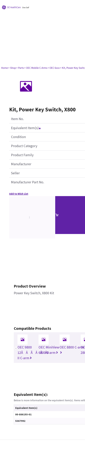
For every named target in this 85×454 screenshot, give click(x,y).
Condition (18, 137)
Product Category (24, 146)
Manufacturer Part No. (27, 182)
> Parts (20, 68)
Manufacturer (21, 164)
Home (4, 68)
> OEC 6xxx (54, 68)
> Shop (12, 68)
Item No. (17, 119)
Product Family (22, 155)
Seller (15, 173)
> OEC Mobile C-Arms (35, 68)
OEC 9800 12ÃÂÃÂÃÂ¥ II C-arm (33, 352)
